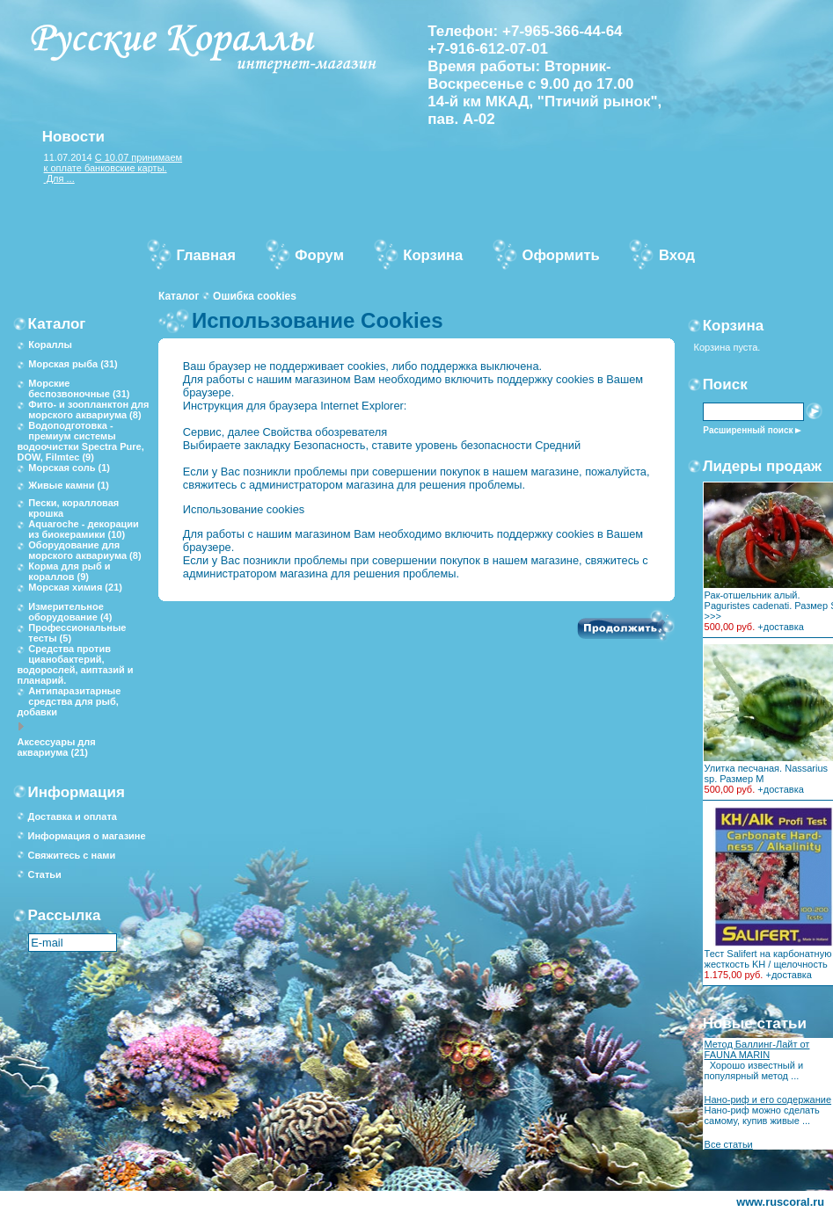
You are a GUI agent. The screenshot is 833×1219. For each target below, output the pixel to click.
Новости (73, 136)
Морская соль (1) (69, 467)
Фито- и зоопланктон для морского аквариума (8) (88, 409)
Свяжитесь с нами (71, 855)
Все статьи (729, 1144)
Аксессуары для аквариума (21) (56, 747)
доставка (784, 626)
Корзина (733, 325)
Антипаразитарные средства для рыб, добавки (69, 701)
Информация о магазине (86, 836)
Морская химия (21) (75, 587)
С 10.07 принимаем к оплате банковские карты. (113, 162)
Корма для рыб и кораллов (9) (69, 571)
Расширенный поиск (748, 430)
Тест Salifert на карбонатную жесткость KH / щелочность (768, 958)
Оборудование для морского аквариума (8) (84, 550)
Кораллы (50, 344)
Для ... (59, 178)
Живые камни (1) (68, 485)
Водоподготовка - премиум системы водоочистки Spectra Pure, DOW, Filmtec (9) (80, 441)
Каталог (179, 296)
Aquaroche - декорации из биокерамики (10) (83, 529)
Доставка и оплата (71, 816)
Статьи (44, 874)
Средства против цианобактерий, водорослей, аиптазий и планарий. (75, 664)
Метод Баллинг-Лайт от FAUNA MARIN (757, 1049)
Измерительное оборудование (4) (70, 611)
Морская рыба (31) (72, 364)
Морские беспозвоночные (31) (78, 388)
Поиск (725, 384)
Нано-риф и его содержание (768, 1099)
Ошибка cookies (254, 296)
